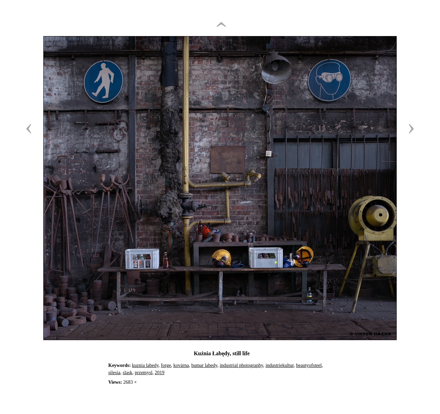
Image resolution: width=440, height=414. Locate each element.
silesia (114, 372)
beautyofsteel (309, 365)
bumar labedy (204, 365)
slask (127, 372)
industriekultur (279, 365)
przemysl (143, 372)
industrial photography (241, 365)
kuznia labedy (145, 365)
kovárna (181, 365)
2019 (159, 372)
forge (166, 365)
